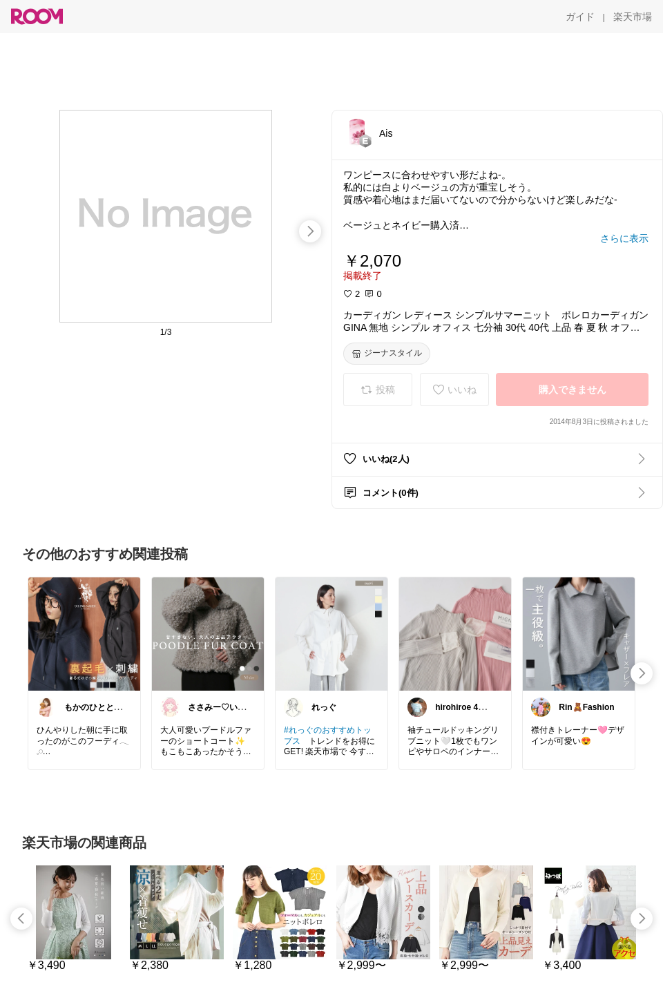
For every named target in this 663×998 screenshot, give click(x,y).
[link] (84, 633)
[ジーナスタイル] (386, 354)
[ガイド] (580, 16)
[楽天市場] (632, 16)
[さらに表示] (624, 238)
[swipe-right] (310, 231)
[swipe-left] (21, 919)
